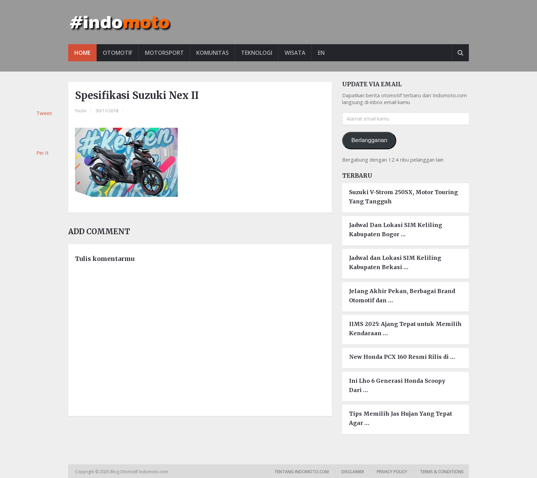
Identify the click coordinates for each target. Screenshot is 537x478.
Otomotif (118, 52)
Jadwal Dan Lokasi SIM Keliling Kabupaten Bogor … (395, 230)
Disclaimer (352, 472)
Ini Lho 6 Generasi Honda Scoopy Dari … (397, 385)
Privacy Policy (392, 472)
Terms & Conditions (442, 472)
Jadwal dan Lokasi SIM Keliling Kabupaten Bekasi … (395, 262)
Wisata (295, 52)
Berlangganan (369, 140)
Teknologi (256, 52)
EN (321, 52)
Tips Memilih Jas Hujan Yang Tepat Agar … (400, 418)
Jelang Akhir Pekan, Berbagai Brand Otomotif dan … (402, 296)
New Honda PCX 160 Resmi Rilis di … (402, 356)
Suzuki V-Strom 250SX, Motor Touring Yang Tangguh (403, 197)
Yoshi (80, 111)
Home (82, 52)
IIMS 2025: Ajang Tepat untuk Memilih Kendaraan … (405, 328)
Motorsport (164, 52)
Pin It (42, 152)
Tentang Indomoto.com (301, 472)
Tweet (44, 113)
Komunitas (212, 52)
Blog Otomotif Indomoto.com (139, 472)
